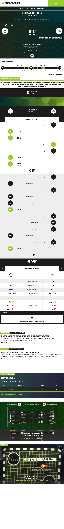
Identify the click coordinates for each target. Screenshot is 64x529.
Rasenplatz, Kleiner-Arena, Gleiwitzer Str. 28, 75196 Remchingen (38, 20)
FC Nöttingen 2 (9, 25)
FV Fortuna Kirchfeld (50, 38)
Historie (2, 268)
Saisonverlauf (61, 268)
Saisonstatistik (32, 268)
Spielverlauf (32, 119)
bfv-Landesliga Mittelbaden (41, 8)
